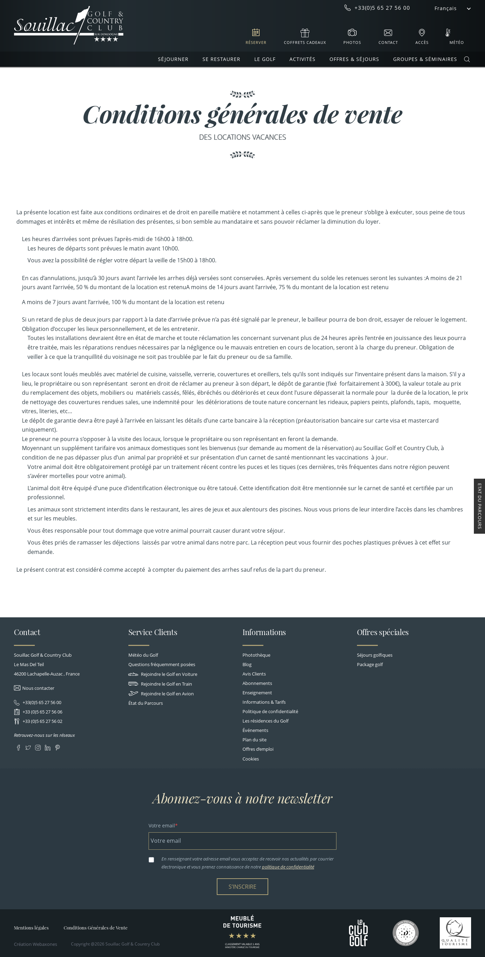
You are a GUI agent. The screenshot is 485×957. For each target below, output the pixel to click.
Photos (352, 42)
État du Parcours (145, 703)
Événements (255, 730)
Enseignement (257, 692)
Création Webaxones (35, 944)
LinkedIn (47, 746)
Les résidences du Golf (265, 721)
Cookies (250, 759)
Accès (422, 42)
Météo (457, 42)
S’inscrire (242, 886)
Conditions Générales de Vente (96, 928)
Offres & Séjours (354, 59)
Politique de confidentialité (270, 711)
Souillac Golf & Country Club (69, 25)
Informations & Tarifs (264, 702)
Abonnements (257, 683)
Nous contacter (38, 688)
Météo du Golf (143, 655)
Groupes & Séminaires (425, 59)
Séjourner (173, 59)
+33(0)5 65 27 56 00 (41, 702)
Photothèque (256, 655)
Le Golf (265, 59)
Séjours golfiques (374, 655)
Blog (247, 664)
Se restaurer (221, 59)
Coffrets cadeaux (305, 42)
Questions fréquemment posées (161, 664)
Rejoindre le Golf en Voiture (162, 674)
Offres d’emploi (257, 749)
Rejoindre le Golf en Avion (161, 693)
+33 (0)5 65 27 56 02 (42, 721)
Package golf (370, 664)
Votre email (162, 825)
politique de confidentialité (288, 867)
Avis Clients (254, 674)
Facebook (18, 746)
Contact (388, 42)
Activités (302, 59)
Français (446, 8)
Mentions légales (31, 928)
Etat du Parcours (480, 506)
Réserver (256, 42)
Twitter (28, 746)
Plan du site (254, 739)
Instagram (37, 746)
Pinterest (57, 746)
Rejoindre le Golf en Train (160, 684)
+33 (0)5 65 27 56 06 (42, 712)
